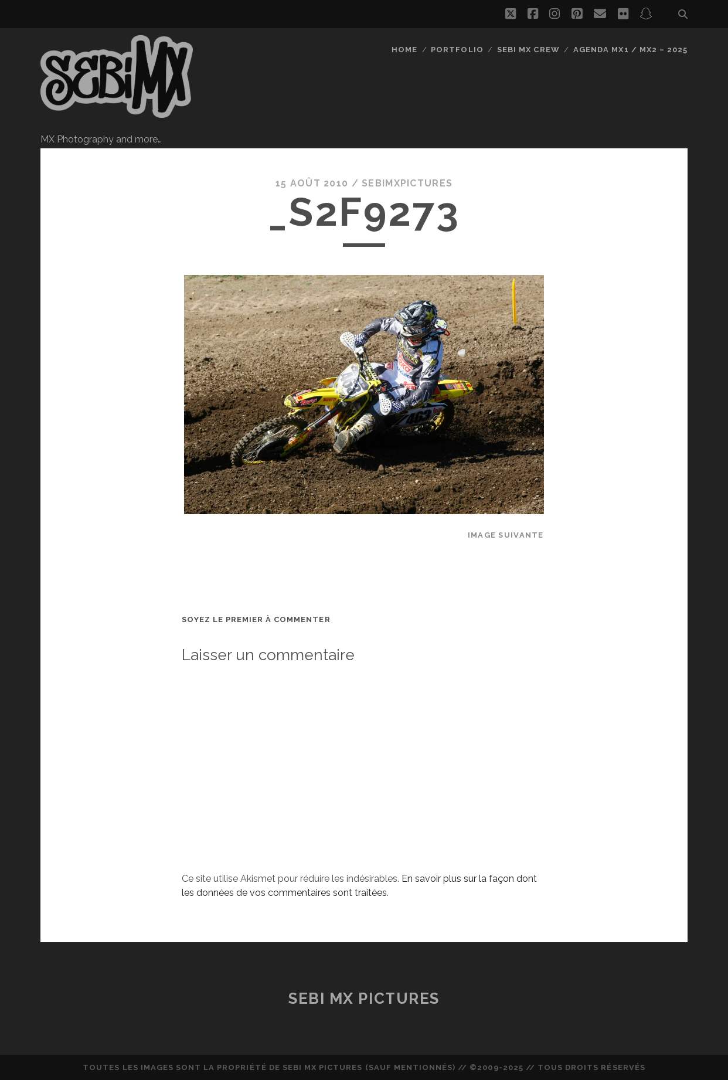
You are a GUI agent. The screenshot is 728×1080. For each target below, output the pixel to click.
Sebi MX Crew (528, 49)
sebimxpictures (407, 183)
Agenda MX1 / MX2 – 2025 (630, 49)
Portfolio (457, 49)
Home (404, 49)
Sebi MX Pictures (364, 998)
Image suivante (506, 535)
